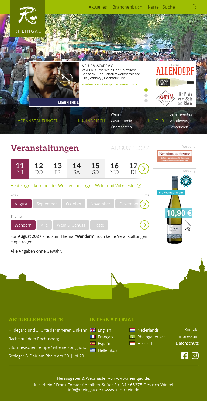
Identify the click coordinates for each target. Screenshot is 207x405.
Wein (115, 114)
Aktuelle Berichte (36, 324)
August (21, 207)
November (100, 207)
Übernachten (121, 126)
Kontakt (191, 333)
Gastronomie (121, 120)
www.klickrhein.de (122, 393)
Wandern (23, 228)
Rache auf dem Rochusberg (34, 342)
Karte (153, 7)
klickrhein (43, 388)
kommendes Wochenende (58, 189)
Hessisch (145, 347)
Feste (99, 228)
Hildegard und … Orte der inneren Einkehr (48, 333)
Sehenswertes (181, 114)
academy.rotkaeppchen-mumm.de (109, 84)
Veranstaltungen (38, 120)
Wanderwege (180, 120)
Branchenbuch (127, 7)
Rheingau (28, 31)
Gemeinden (179, 126)
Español (105, 347)
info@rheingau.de (84, 393)
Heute (16, 189)
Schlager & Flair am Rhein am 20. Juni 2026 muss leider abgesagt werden (48, 359)
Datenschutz (187, 346)
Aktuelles (98, 7)
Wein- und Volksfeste (114, 189)
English (104, 333)
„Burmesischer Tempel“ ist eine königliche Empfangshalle (48, 351)
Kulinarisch (91, 120)
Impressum (188, 340)
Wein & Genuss (71, 228)
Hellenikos (107, 354)
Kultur (156, 120)
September (47, 207)
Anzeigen (144, 228)
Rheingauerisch (151, 340)
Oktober (73, 207)
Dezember (129, 207)
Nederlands (148, 333)
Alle (44, 228)
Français (105, 340)
